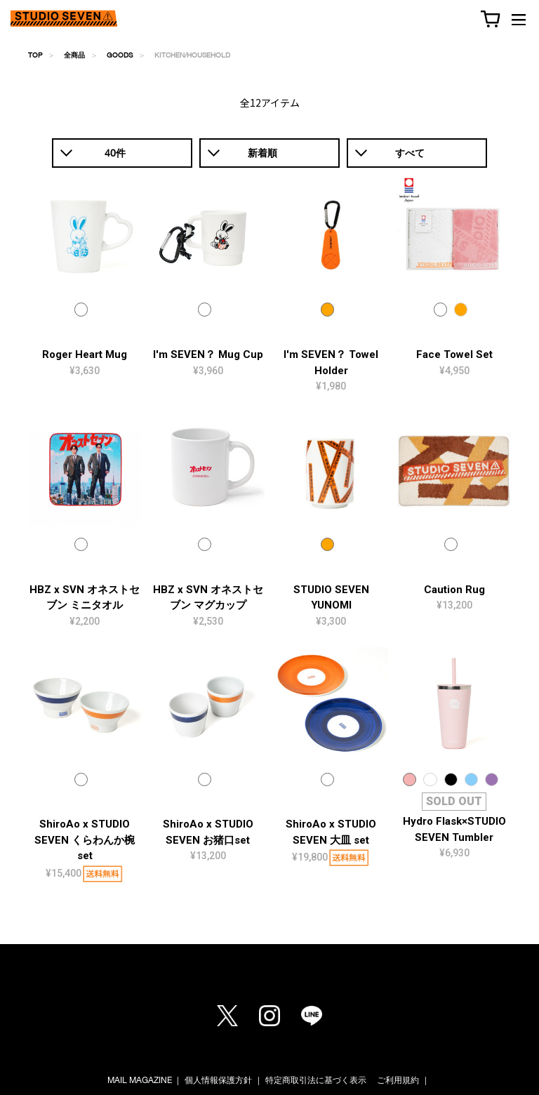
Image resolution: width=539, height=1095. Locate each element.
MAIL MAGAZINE (139, 1080)
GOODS (120, 55)
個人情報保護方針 (218, 1080)
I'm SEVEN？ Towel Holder (331, 362)
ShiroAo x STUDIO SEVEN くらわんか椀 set (84, 840)
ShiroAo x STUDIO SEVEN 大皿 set (331, 832)
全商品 (74, 55)
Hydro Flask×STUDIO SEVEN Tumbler (454, 829)
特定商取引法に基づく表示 (315, 1080)
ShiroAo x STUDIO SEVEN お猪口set (208, 832)
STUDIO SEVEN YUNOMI (331, 597)
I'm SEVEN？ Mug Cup (208, 354)
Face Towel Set (454, 354)
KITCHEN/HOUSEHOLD (192, 55)
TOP (35, 55)
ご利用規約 (398, 1080)
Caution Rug (454, 589)
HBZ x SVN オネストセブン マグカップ (208, 597)
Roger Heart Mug (84, 354)
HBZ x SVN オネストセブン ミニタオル (84, 597)
